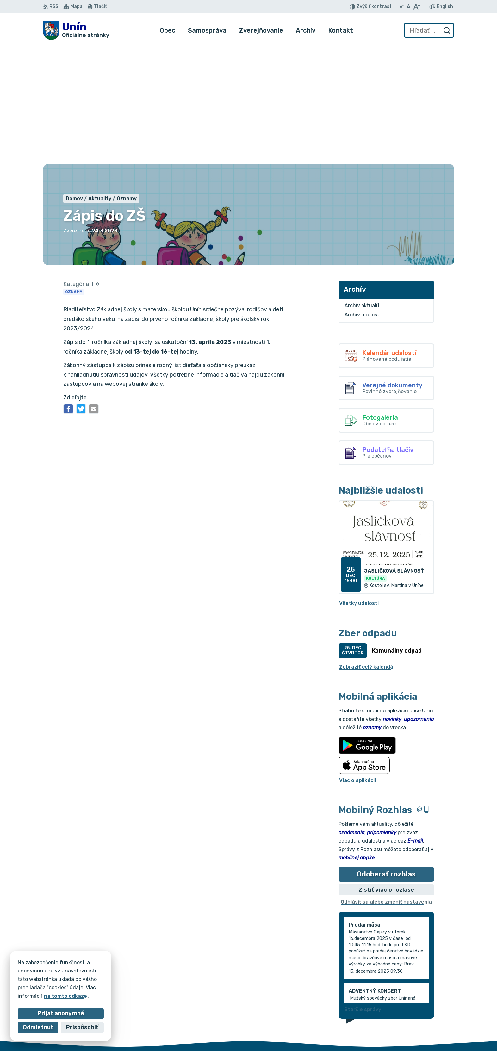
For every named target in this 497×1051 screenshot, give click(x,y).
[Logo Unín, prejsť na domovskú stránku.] (76, 30)
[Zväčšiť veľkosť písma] (416, 6)
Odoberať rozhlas (386, 755)
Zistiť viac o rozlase (386, 771)
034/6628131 (431, 1012)
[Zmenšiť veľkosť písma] (401, 6)
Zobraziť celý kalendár (367, 548)
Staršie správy (362, 891)
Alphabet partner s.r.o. (136, 973)
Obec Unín (96, 979)
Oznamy (73, 173)
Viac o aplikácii (357, 662)
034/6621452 (432, 1005)
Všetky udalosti (359, 485)
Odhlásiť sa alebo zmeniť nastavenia (386, 783)
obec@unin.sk (432, 1019)
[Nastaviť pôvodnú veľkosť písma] (408, 6)
